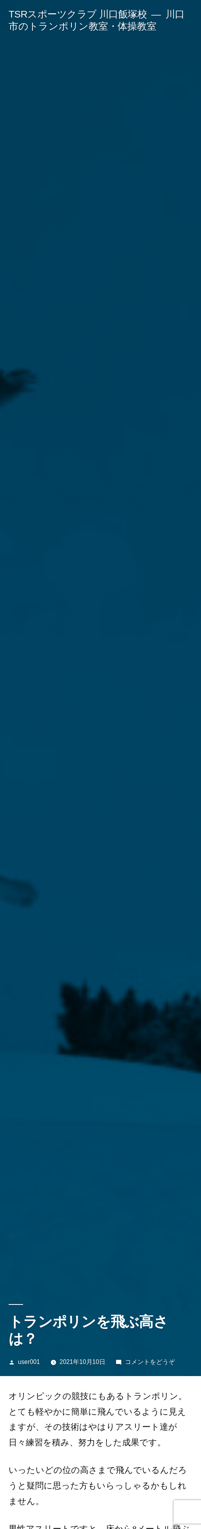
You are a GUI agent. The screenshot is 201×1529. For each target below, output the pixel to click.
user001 (29, 1362)
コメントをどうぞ (150, 1362)
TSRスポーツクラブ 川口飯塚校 (78, 14)
